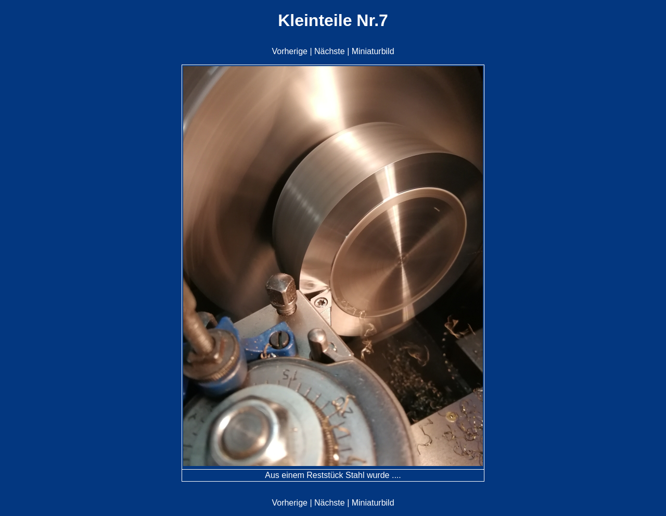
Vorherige (290, 51)
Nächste (329, 51)
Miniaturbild (373, 51)
